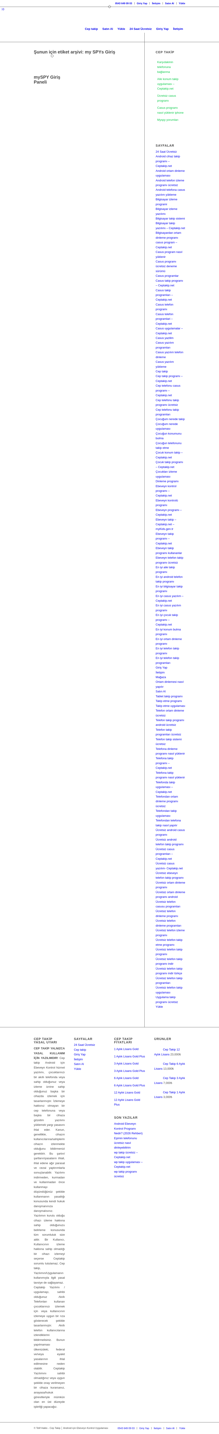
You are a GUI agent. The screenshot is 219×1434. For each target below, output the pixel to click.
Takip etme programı (169, 701)
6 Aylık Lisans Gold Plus (129, 1085)
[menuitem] (123, 3)
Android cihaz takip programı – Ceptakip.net (168, 161)
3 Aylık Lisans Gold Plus (129, 1071)
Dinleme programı (167, 481)
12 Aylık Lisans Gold (127, 1092)
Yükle (182, 3)
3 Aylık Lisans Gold (126, 1063)
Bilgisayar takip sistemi (170, 218)
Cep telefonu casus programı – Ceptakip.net (168, 390)
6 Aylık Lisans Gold (126, 1078)
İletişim (156, 3)
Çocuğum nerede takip (170, 419)
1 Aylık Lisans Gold (126, 1049)
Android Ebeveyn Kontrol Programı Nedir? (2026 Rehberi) (128, 1128)
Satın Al (169, 3)
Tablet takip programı (169, 696)
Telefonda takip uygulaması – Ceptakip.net (165, 787)
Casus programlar (167, 275)
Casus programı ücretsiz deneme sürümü (166, 266)
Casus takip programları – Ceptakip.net (164, 295)
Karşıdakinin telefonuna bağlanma (165, 67)
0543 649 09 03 (123, 3)
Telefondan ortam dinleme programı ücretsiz (167, 801)
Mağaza (161, 677)
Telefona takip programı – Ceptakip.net (164, 763)
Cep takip (162, 371)
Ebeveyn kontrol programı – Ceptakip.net (166, 490)
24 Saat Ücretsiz (166, 151)
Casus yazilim (164, 338)
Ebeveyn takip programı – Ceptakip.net (165, 538)
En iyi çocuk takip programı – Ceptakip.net (167, 619)
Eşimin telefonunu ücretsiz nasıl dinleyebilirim (125, 1143)
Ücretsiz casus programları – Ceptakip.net (165, 853)
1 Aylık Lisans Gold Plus (129, 1056)
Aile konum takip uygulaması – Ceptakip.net (167, 83)
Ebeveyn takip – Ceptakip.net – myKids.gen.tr (166, 524)
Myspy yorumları (167, 119)
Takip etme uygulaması (170, 706)
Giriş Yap (142, 3)
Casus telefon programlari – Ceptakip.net (164, 318)
